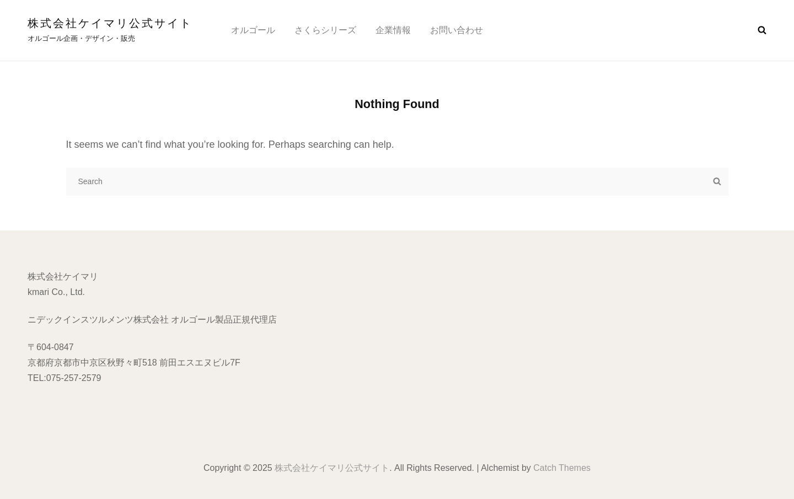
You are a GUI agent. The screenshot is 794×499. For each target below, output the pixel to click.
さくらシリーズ (325, 30)
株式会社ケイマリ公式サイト (110, 23)
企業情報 (393, 30)
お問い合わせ (456, 30)
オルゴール (253, 30)
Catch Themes (562, 468)
